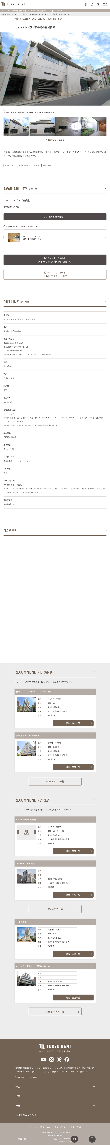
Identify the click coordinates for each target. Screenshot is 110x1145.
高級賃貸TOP (6, 14)
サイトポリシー (61, 1127)
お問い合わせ (76, 1127)
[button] (2, 69)
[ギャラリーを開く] (55, 139)
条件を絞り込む (56, 216)
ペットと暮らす (24, 165)
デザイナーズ (10, 165)
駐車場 (36, 165)
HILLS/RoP (47, 165)
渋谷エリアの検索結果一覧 (31, 14)
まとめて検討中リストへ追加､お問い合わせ (22, 226)
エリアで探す (16, 14)
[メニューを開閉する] (105, 4)
